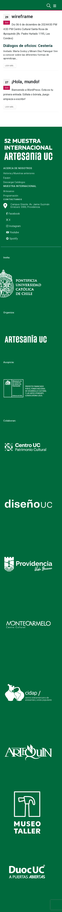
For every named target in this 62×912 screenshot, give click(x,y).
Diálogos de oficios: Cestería (27, 45)
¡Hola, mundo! (25, 81)
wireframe (22, 16)
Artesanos (8, 191)
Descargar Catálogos (14, 182)
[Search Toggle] (48, 5)
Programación (10, 196)
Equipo (6, 178)
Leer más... (10, 66)
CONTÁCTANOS (12, 199)
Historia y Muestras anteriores (19, 173)
